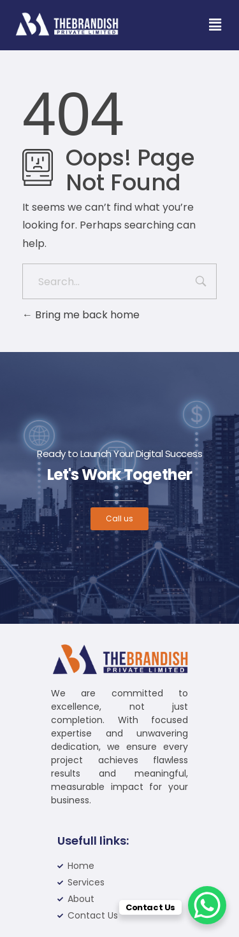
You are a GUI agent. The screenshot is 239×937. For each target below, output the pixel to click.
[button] (215, 25)
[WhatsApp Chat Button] (207, 905)
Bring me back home (81, 314)
